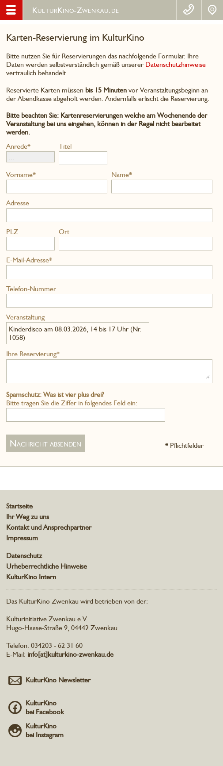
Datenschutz (24, 555)
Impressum (22, 538)
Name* (121, 174)
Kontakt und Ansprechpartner (48, 527)
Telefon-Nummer (31, 289)
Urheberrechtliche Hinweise (46, 566)
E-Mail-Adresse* (29, 260)
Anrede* (18, 146)
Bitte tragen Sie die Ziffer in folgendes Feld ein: (71, 398)
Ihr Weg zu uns (27, 516)
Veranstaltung (25, 317)
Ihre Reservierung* (33, 354)
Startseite (19, 506)
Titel (65, 146)
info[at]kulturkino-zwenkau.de (70, 654)
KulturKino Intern (31, 577)
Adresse (17, 203)
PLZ (12, 231)
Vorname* (21, 174)
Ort (64, 231)
